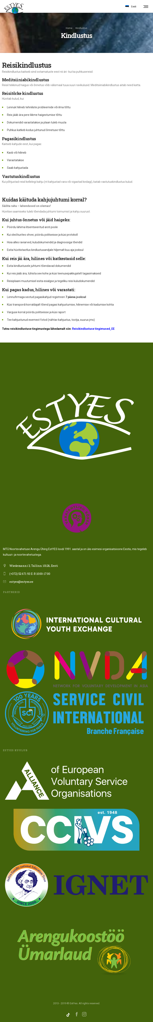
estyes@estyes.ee (21, 582)
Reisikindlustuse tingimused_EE (93, 328)
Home (69, 28)
